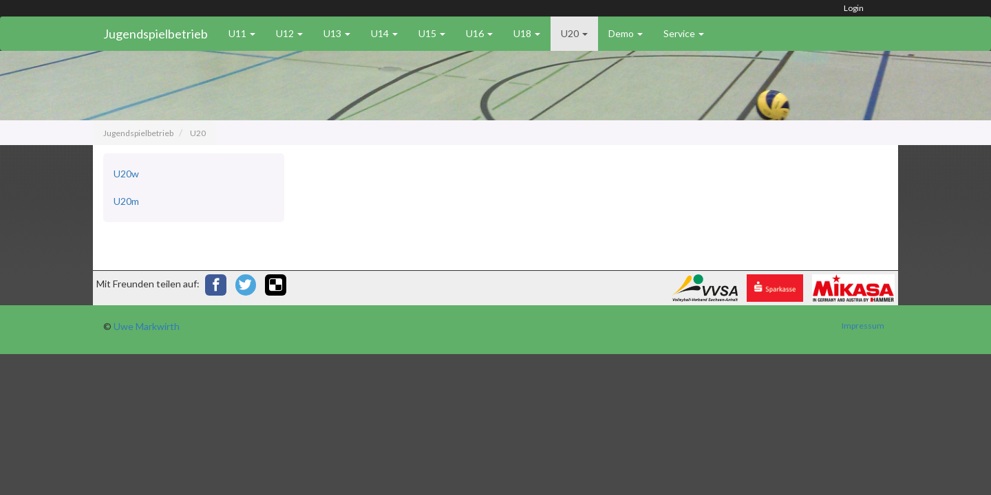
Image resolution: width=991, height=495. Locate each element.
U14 (384, 33)
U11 (241, 33)
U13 (336, 33)
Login (854, 8)
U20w (126, 173)
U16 (479, 33)
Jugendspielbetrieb (155, 33)
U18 (526, 33)
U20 (574, 33)
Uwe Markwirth (147, 326)
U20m (126, 201)
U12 (289, 33)
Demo (625, 33)
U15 (431, 33)
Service (683, 33)
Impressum (863, 325)
